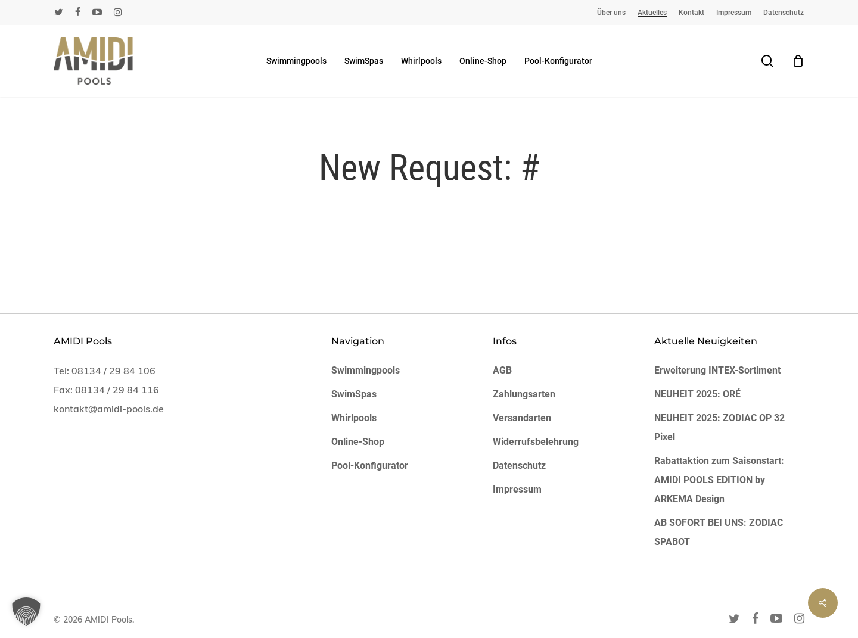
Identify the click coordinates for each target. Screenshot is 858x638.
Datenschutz (519, 465)
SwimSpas (354, 394)
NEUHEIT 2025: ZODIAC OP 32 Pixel (719, 427)
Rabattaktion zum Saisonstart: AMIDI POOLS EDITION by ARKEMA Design (719, 480)
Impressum (517, 489)
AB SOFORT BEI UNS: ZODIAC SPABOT (718, 532)
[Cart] (797, 60)
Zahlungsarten (524, 394)
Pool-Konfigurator (369, 465)
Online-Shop (357, 441)
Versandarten (522, 418)
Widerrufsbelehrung (536, 441)
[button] (26, 612)
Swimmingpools (365, 370)
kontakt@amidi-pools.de (109, 409)
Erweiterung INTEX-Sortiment (717, 370)
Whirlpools (354, 418)
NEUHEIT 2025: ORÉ (697, 394)
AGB (502, 370)
